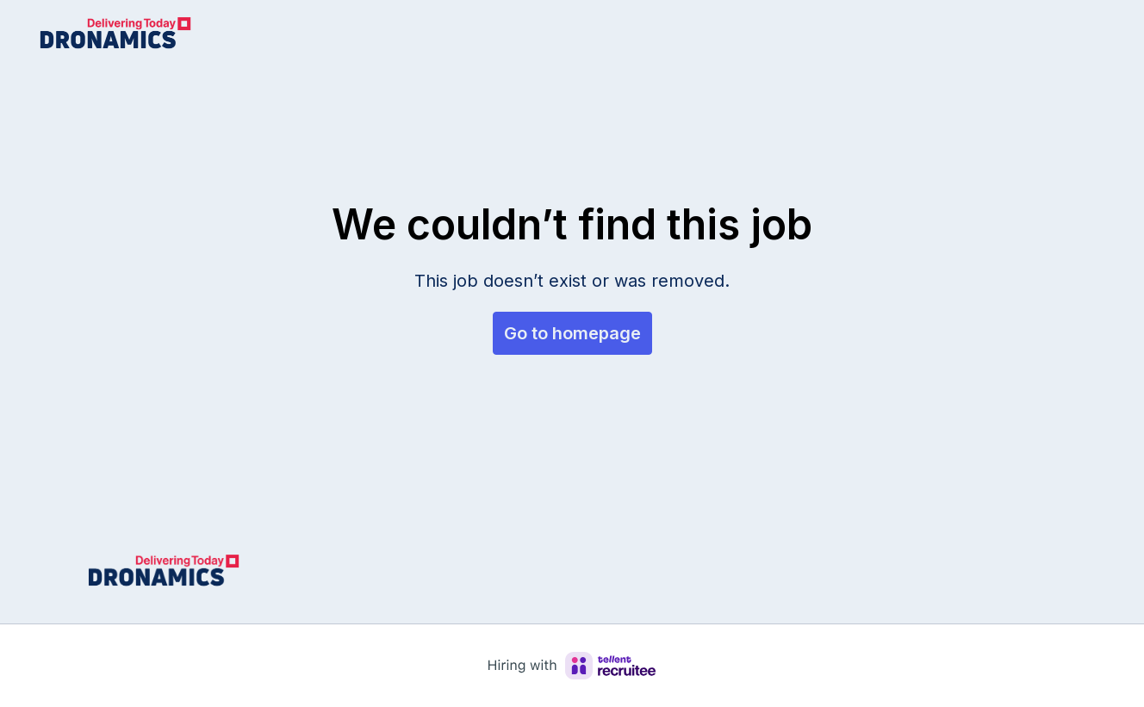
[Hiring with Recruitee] (572, 665)
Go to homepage (572, 333)
